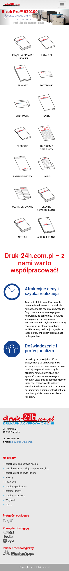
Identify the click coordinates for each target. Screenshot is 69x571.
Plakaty (9, 477)
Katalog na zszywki (15, 495)
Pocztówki (11, 482)
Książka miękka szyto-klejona (21, 473)
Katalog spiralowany (16, 486)
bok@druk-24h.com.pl (21, 441)
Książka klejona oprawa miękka (22, 464)
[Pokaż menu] (62, 4)
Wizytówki (11, 500)
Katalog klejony (13, 491)
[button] (5, 17)
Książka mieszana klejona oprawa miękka (27, 468)
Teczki (9, 504)
